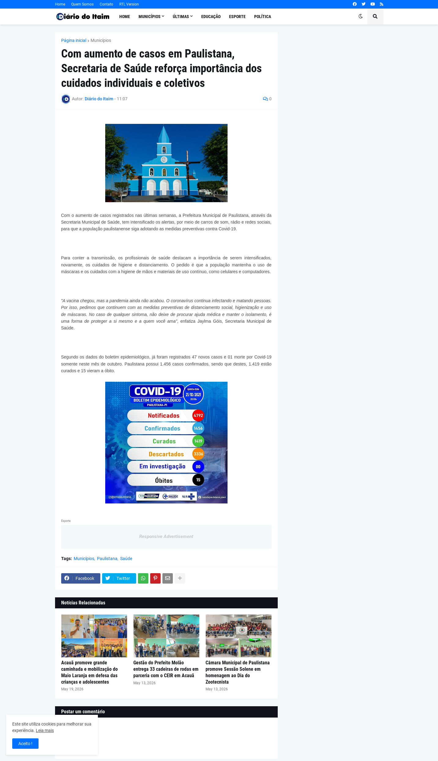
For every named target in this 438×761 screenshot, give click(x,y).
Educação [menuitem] (211, 16)
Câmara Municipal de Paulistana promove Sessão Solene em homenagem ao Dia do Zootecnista (238, 672)
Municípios (101, 40)
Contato (106, 4)
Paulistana (107, 558)
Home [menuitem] (124, 16)
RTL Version (129, 4)
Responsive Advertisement (166, 536)
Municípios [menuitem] (150, 16)
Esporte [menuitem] (237, 16)
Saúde (126, 558)
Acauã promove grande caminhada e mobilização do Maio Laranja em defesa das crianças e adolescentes (89, 672)
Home (60, 4)
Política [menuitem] (262, 16)
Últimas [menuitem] (181, 16)
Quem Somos (82, 4)
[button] (360, 16)
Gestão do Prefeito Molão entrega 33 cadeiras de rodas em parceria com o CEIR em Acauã (166, 669)
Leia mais (45, 730)
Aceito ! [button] (25, 743)
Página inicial (73, 40)
